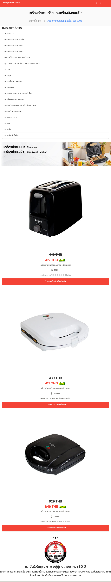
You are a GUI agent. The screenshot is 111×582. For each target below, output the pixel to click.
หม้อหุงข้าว (9, 87)
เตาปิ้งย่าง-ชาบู (11, 117)
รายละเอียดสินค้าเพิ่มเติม (55, 281)
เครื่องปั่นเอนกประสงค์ (14, 111)
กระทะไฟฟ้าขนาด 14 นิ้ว (14, 51)
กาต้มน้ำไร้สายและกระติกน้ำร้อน (18, 57)
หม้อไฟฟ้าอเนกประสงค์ (14, 99)
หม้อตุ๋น (8, 75)
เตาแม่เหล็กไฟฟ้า (12, 135)
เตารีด (7, 123)
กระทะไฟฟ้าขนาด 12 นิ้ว (14, 45)
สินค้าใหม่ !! (9, 33)
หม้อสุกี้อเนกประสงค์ (13, 81)
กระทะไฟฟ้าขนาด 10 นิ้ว (14, 39)
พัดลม (7, 69)
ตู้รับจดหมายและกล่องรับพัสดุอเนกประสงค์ (22, 63)
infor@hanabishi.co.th (11, 2)
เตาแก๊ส (8, 129)
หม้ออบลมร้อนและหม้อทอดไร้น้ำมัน (19, 93)
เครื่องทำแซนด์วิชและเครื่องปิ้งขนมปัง (20, 105)
